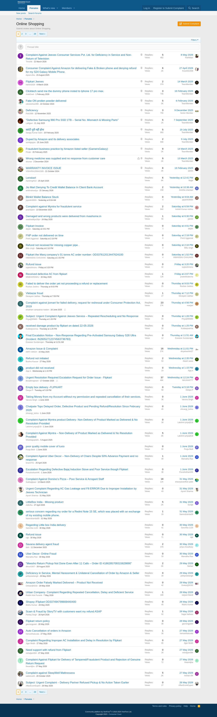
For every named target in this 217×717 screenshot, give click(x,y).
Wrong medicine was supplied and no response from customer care (65, 158)
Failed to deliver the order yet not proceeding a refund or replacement (67, 283)
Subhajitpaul (31, 482)
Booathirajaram (32, 381)
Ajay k (28, 371)
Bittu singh (30, 248)
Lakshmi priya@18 (33, 427)
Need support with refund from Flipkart (48, 649)
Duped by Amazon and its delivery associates (52, 139)
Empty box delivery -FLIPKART (44, 387)
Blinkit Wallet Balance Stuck (42, 197)
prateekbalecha (186, 277)
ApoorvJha (30, 75)
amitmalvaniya (32, 190)
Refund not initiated (37, 358)
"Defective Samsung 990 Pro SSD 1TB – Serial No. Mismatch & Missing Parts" (72, 120)
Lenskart (31, 177)
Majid (191, 180)
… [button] (30, 34)
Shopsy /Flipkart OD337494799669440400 (51, 601)
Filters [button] (194, 40)
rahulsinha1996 (32, 104)
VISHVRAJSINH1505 (35, 171)
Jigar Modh (30, 643)
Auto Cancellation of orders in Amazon (48, 630)
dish (27, 547)
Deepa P (29, 390)
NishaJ (190, 566)
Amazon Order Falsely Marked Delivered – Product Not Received (64, 582)
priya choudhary (186, 547)
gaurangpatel (31, 624)
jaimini (190, 219)
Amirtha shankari (186, 190)
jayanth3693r (31, 200)
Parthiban (189, 58)
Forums (34, 8)
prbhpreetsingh (32, 576)
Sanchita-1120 (32, 528)
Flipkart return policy (38, 621)
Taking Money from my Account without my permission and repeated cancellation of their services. (83, 396)
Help (186, 706)
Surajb (190, 505)
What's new (49, 8)
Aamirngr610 (31, 181)
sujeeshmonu (31, 267)
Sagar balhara (187, 614)
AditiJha (29, 505)
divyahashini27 (187, 351)
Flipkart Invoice (35, 225)
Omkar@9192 (32, 586)
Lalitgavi (29, 123)
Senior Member (186, 113)
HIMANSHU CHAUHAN (36, 258)
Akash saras (188, 361)
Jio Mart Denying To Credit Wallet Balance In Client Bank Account (64, 187)
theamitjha (30, 666)
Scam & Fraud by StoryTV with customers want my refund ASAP (64, 611)
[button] (57, 8)
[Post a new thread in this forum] (112, 47)
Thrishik (29, 62)
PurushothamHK (33, 472)
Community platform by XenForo (108, 712)
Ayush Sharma (32, 495)
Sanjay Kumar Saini (34, 133)
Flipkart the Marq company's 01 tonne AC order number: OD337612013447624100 (74, 254)
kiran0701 (30, 463)
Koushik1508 (187, 71)
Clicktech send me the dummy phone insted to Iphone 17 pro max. (65, 91)
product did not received (40, 367)
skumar (29, 162)
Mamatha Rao (187, 459)
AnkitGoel (30, 94)
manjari (190, 305)
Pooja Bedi (30, 450)
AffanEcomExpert (33, 686)
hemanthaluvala (32, 634)
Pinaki (28, 152)
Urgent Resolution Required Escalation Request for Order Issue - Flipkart (69, 377)
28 (35, 34)
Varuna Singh (31, 400)
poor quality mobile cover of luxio (45, 446)
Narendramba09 (32, 518)
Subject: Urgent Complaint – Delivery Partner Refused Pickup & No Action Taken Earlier (77, 682)
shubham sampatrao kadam (37, 310)
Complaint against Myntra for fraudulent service (53, 206)
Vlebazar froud (34, 293)
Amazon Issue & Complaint (42, 348)
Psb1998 (29, 113)
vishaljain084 (31, 653)
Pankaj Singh (31, 615)
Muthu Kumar (31, 605)
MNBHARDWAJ (32, 277)
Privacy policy (175, 706)
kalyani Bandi (187, 595)
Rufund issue (33, 264)
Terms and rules (159, 706)
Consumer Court (115, 714)
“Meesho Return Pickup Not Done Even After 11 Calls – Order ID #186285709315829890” (79, 563)
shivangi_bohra (32, 413)
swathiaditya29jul (33, 219)
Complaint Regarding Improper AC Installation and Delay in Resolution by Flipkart (74, 640)
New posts (21, 13)
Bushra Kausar (32, 361)
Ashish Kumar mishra (184, 209)
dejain (28, 229)
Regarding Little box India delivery (46, 524)
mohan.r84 (188, 676)
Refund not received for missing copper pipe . (52, 245)
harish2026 (30, 85)
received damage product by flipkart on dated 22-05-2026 (59, 325)
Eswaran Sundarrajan (35, 342)
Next (41, 34)
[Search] (194, 8)
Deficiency (32, 110)
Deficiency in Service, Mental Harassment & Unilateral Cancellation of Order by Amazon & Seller (82, 573)
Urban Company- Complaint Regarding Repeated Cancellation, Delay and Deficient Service (80, 592)
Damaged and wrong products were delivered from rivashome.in (63, 216)
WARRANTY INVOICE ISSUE (43, 168)
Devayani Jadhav (33, 296)
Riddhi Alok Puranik (34, 595)
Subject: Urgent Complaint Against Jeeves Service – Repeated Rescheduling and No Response (82, 316)
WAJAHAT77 (187, 380)
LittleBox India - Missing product (44, 502)
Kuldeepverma (32, 329)
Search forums (35, 13)
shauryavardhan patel (184, 482)
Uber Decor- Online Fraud (41, 553)
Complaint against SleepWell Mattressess (50, 672)
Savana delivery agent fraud (42, 544)
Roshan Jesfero (32, 287)
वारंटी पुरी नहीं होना (35, 129)
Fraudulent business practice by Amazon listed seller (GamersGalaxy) (67, 148)
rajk (27, 538)
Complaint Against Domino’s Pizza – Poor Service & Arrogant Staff (65, 479)
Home (22, 8)
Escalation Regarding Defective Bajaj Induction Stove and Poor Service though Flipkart (77, 469)
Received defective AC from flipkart (46, 274)
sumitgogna (30, 142)
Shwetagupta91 (32, 440)
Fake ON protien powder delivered (46, 100)
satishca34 (30, 676)
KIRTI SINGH (31, 352)
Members (67, 8)
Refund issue (33, 534)
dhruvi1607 (30, 567)
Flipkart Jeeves (35, 81)
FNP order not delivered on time (44, 235)
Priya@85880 (31, 319)
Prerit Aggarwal (32, 239)
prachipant (30, 210)
